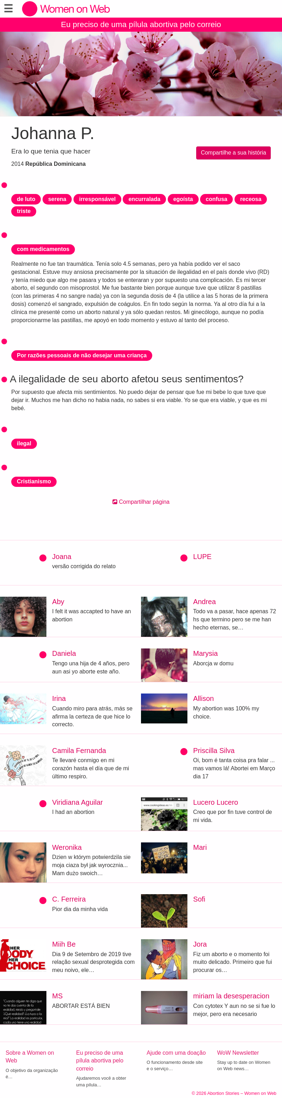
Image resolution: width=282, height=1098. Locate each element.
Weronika (67, 847)
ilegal (24, 443)
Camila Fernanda (79, 750)
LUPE (202, 556)
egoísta (183, 199)
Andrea (204, 602)
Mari (200, 847)
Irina (59, 698)
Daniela (64, 653)
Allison (203, 698)
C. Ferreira (69, 899)
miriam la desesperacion (231, 996)
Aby (58, 602)
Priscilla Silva (214, 750)
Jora (200, 944)
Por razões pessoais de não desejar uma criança (82, 355)
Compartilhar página (141, 502)
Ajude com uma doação (176, 1053)
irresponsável (97, 199)
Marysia (205, 653)
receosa (251, 199)
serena (57, 199)
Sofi (199, 899)
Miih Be (64, 944)
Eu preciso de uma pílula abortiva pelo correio (141, 24)
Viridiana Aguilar (77, 802)
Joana (61, 556)
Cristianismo (34, 481)
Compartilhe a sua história (233, 153)
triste (24, 211)
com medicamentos (43, 249)
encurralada (144, 199)
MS (57, 996)
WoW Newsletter (238, 1053)
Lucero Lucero (215, 802)
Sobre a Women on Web (30, 1057)
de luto (26, 199)
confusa (216, 199)
